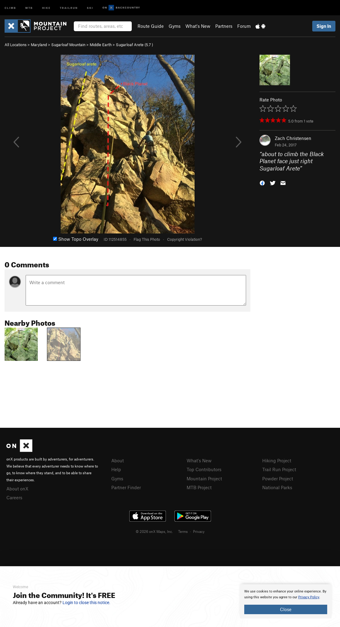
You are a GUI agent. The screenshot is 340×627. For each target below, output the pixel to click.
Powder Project (277, 478)
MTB (29, 7)
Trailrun (69, 7)
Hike (46, 7)
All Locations (16, 44)
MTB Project (199, 487)
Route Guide (151, 26)
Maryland (39, 44)
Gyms (175, 26)
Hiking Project (276, 460)
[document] (285, 601)
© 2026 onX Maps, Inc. (154, 531)
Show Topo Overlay (75, 239)
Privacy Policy (308, 597)
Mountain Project (204, 478)
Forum (244, 26)
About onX (17, 488)
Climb (10, 7)
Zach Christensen (293, 138)
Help (116, 469)
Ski (90, 7)
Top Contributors (204, 469)
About (117, 460)
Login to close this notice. (86, 602)
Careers (14, 497)
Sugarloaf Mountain (68, 44)
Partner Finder (126, 487)
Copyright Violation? (184, 239)
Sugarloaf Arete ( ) (134, 44)
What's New (197, 26)
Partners (223, 26)
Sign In (324, 26)
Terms (183, 531)
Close (286, 609)
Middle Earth (101, 44)
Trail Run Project (279, 469)
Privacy (199, 531)
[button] (262, 182)
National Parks (277, 487)
